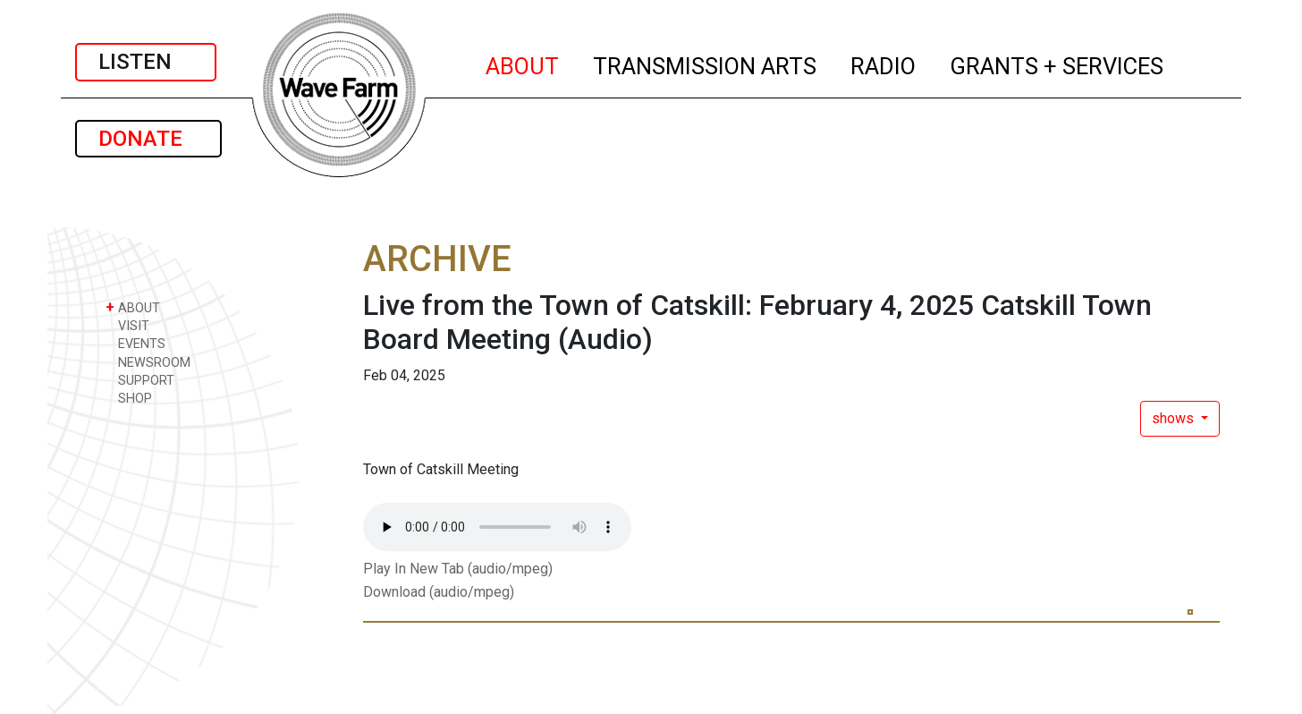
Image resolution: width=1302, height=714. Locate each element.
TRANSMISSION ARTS (706, 63)
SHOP (129, 397)
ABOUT (523, 63)
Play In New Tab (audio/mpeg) (458, 568)
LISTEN (145, 61)
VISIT (127, 325)
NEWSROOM (148, 361)
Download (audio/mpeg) (438, 591)
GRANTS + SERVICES (1057, 63)
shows (1174, 418)
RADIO (884, 63)
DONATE (148, 138)
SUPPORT (140, 379)
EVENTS (135, 343)
